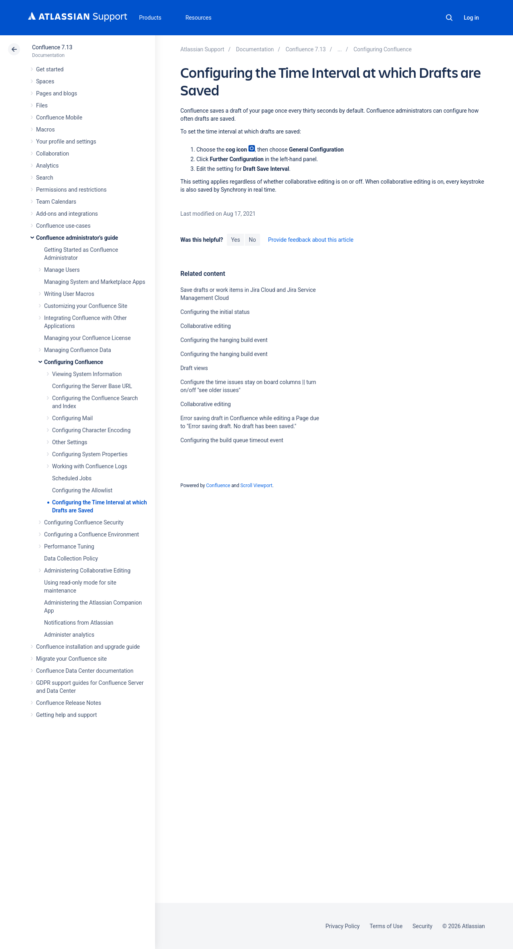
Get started (50, 69)
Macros (45, 129)
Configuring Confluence (73, 362)
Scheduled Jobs (71, 478)
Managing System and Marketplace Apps (94, 282)
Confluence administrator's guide (77, 238)
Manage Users (62, 270)
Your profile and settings (66, 141)
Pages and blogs (56, 93)
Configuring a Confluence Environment (91, 534)
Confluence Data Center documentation (84, 671)
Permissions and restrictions (71, 189)
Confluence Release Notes (68, 703)
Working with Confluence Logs (89, 466)
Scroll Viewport (256, 485)
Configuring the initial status (215, 312)
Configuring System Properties (89, 454)
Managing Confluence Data (77, 350)
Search (449, 17)
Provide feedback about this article (310, 240)
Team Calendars (56, 201)
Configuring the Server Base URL (92, 386)
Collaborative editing (205, 326)
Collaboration (52, 153)
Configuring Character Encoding (91, 430)
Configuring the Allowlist (82, 490)
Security (422, 926)
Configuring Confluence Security (83, 522)
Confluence (218, 485)
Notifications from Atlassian (78, 622)
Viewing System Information (87, 374)
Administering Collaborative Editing (87, 570)
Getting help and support (66, 715)
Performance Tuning (69, 546)
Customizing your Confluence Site (85, 306)
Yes (235, 240)
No (252, 240)
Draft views (194, 368)
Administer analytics (69, 634)
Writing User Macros (69, 294)
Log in (471, 17)
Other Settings (69, 442)
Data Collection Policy (71, 558)
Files (42, 105)
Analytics (47, 165)
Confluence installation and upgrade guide (88, 646)
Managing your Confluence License (87, 338)
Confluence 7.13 (52, 47)
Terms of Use (386, 926)
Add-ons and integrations (67, 213)
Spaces (45, 81)
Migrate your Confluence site (71, 659)
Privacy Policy (342, 926)
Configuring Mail (72, 418)
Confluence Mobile (59, 117)
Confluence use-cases (63, 226)
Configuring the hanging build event (224, 340)
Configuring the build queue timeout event (231, 440)
